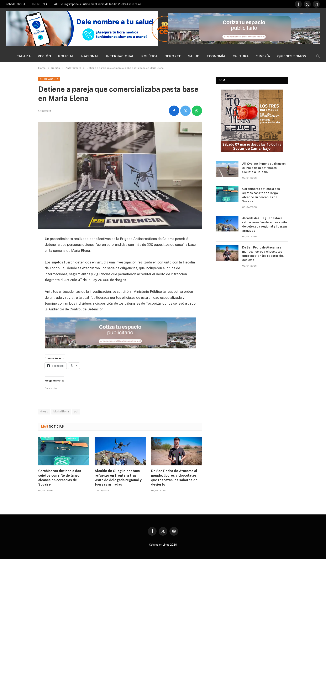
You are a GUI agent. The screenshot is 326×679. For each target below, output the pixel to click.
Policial (66, 56)
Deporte (173, 56)
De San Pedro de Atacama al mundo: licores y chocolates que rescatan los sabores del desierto (175, 477)
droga (44, 411)
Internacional (120, 56)
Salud (194, 56)
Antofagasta (49, 79)
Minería (263, 56)
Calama (23, 56)
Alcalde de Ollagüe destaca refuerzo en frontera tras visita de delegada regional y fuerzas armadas (118, 477)
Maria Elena (61, 411)
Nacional (90, 56)
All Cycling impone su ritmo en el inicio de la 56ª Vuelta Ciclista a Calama (101, 4)
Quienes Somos (291, 56)
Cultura (241, 56)
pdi (76, 411)
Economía (216, 56)
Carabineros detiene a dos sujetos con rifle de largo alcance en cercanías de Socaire (59, 477)
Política (149, 56)
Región (44, 56)
